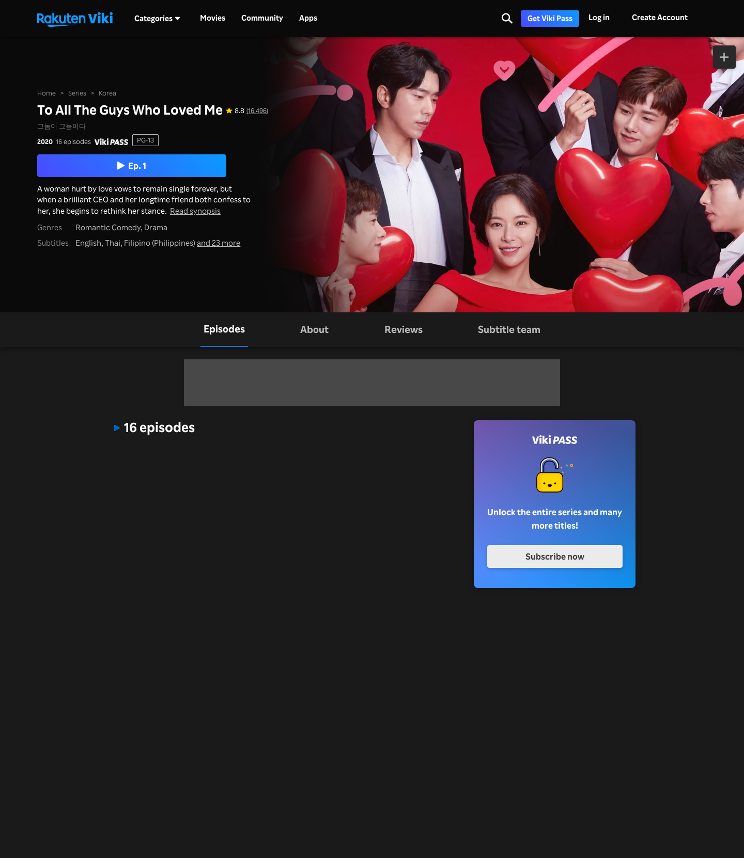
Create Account (660, 17)
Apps (308, 18)
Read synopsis (195, 210)
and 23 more (218, 243)
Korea (107, 93)
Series (77, 93)
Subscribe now (554, 556)
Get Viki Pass (550, 18)
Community (262, 18)
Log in (599, 17)
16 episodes (73, 142)
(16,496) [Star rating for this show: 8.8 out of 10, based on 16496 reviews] (257, 111)
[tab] (224, 329)
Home (46, 93)
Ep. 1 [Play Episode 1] (131, 165)
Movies (212, 18)
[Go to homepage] (75, 18)
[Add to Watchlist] (724, 57)
